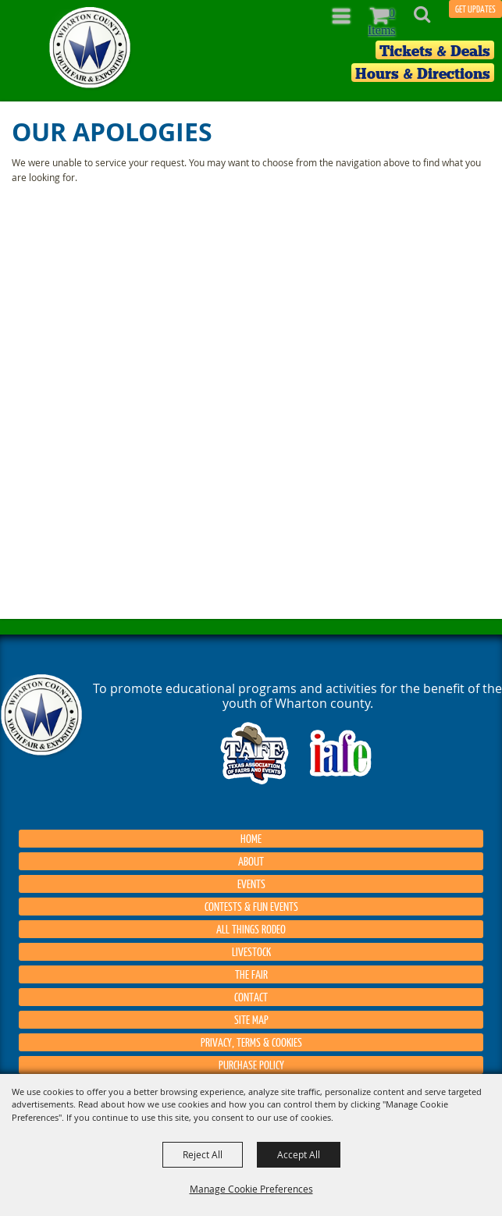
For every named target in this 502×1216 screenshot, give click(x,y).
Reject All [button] (203, 1154)
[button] (430, 19)
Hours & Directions (422, 73)
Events (251, 883)
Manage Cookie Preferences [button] (251, 1188)
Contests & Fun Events (251, 906)
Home (251, 838)
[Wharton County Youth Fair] (90, 48)
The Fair (251, 974)
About (251, 861)
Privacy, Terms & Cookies (251, 1042)
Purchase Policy (251, 1065)
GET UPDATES (475, 9)
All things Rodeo (251, 929)
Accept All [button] (298, 1154)
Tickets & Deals (434, 50)
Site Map (251, 1019)
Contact (251, 997)
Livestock (251, 951)
